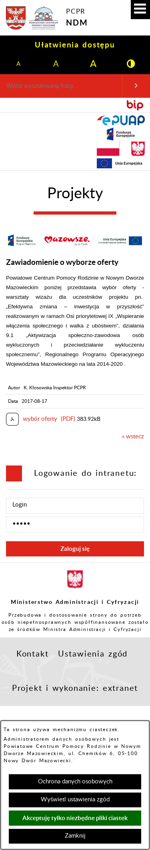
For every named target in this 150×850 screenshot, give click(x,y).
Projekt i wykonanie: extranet (75, 688)
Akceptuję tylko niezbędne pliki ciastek (75, 818)
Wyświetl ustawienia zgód (75, 800)
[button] (140, 9)
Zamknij (75, 836)
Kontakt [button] (32, 654)
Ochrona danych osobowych (75, 782)
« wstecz (133, 437)
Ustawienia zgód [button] (93, 654)
